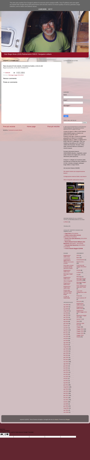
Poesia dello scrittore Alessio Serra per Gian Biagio (68, 292)
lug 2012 (66, 382)
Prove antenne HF (81, 298)
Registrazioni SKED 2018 (67, 256)
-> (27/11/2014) (71, 233)
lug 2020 (66, 309)
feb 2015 (66, 355)
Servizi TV (79, 319)
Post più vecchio (53, 126)
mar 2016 (66, 351)
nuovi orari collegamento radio (82, 291)
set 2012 (66, 380)
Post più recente (9, 126)
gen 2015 (66, 357)
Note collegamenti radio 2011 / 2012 (81, 286)
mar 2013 (66, 372)
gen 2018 (66, 323)
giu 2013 (66, 370)
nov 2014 (66, 361)
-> (73, 248)
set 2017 (66, 327)
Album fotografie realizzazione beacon (74, 179)
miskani (56, 419)
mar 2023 (66, 304)
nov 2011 (66, 399)
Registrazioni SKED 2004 (67, 287)
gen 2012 (66, 395)
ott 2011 (66, 401)
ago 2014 (66, 363)
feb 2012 (66, 393)
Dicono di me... (81, 261)
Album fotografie (68, 281)
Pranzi (78, 295)
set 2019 (66, 313)
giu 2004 (66, 406)
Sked (78, 321)
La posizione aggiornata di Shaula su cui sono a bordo (69, 261)
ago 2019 (66, 315)
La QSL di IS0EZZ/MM (67, 297)
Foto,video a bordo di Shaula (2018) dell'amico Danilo (69, 267)
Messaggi (79, 276)
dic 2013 (66, 368)
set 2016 (66, 340)
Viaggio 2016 (80, 331)
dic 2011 (66, 397)
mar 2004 (66, 412)
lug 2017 (66, 330)
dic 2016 (66, 334)
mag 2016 (66, 346)
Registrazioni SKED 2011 (67, 283)
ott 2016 (66, 338)
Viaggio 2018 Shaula (80, 336)
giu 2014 (66, 366)
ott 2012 (66, 378)
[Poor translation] (6, 434)
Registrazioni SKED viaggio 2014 (82, 311)
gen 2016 (66, 353)
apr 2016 (66, 349)
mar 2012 (66, 391)
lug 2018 (66, 321)
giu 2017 (66, 332)
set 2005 (66, 404)
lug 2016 (66, 344)
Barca (78, 257)
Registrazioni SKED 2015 (80, 304)
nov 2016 (66, 336)
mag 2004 (66, 408)
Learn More (42, 9)
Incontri (78, 270)
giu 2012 (66, 385)
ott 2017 (66, 325)
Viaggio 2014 (80, 329)
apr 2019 (66, 317)
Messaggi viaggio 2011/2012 (16, 75)
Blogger (68, 419)
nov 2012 (66, 376)
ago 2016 (66, 342)
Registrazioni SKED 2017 (67, 271)
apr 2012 (66, 389)
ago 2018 (66, 319)
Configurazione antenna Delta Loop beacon (75, 176)
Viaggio (79, 327)
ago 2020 (66, 306)
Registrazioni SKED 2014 (67, 278)
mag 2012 (66, 387)
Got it (50, 9)
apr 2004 (66, 410)
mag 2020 (66, 311)
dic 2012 (66, 374)
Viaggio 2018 (80, 333)
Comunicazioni (80, 259)
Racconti (79, 301)
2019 (78, 255)
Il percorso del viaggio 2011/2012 (81, 266)
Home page (31, 126)
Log (78, 274)
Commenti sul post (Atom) (15, 130)
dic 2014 (66, 359)
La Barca (66, 221)
